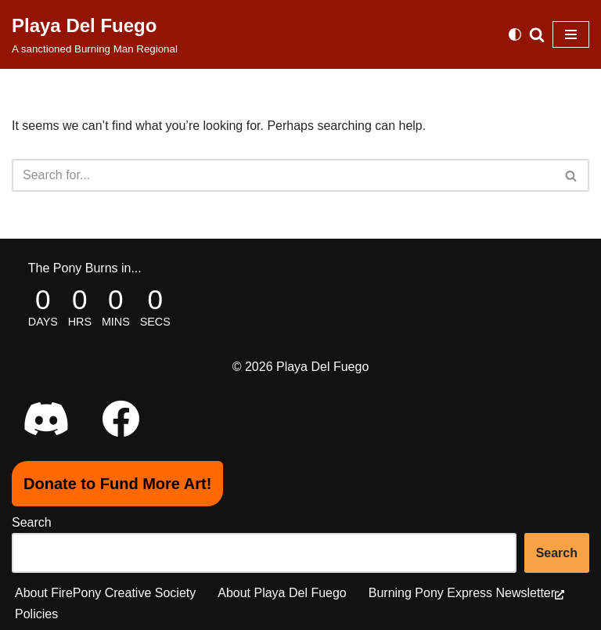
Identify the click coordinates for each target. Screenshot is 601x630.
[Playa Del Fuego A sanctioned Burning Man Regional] (95, 34)
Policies (36, 614)
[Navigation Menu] (570, 34)
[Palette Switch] (515, 34)
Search (32, 522)
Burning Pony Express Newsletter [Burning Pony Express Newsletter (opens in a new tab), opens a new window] (466, 592)
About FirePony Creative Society (105, 592)
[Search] (537, 34)
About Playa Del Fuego (282, 592)
